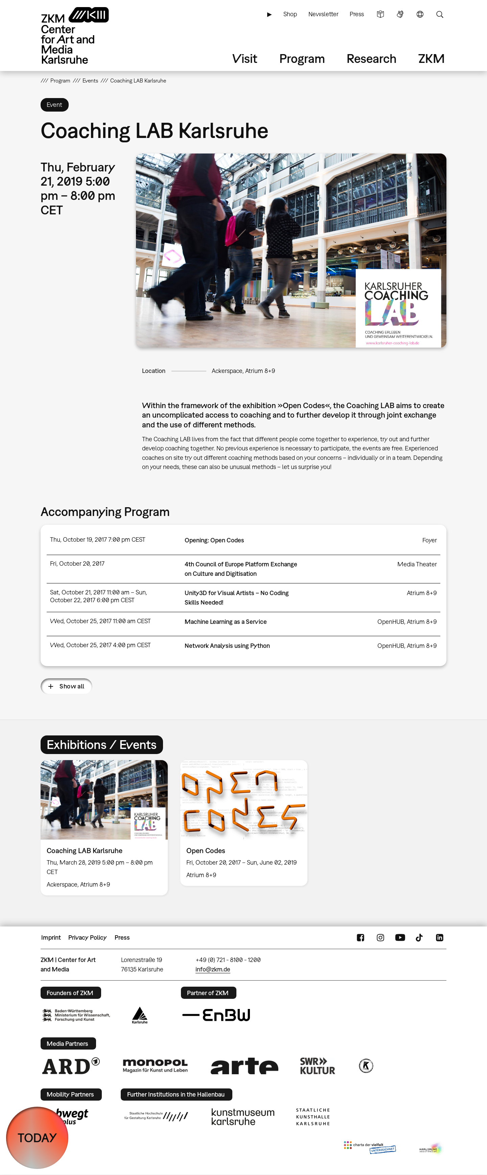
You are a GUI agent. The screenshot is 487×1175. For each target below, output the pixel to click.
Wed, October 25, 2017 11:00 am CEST (100, 621)
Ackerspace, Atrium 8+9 (243, 370)
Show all (72, 686)
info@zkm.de (212, 969)
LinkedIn (439, 938)
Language (420, 14)
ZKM (431, 58)
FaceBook (360, 938)
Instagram (380, 938)
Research (372, 58)
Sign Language (400, 14)
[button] (291, 251)
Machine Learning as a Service (226, 621)
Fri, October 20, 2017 (77, 563)
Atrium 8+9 (422, 592)
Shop (290, 14)
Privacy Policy (87, 937)
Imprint (51, 937)
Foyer (429, 540)
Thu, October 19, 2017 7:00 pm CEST (97, 539)
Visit (244, 58)
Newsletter (323, 14)
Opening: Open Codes (214, 540)
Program (302, 58)
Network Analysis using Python (227, 645)
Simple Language (380, 14)
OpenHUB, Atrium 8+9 (407, 621)
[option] (104, 827)
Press (357, 14)
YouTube (400, 938)
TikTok (420, 938)
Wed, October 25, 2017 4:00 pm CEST (100, 645)
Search (439, 14)
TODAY (37, 1137)
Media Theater (417, 564)
